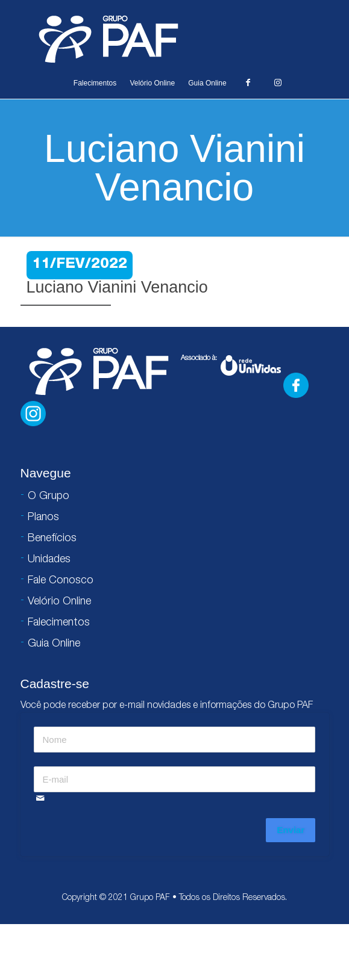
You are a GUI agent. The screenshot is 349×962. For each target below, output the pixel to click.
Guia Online (207, 83)
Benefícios (52, 538)
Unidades (49, 559)
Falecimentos (95, 83)
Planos (43, 517)
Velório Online (152, 83)
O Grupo (48, 496)
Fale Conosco (60, 581)
